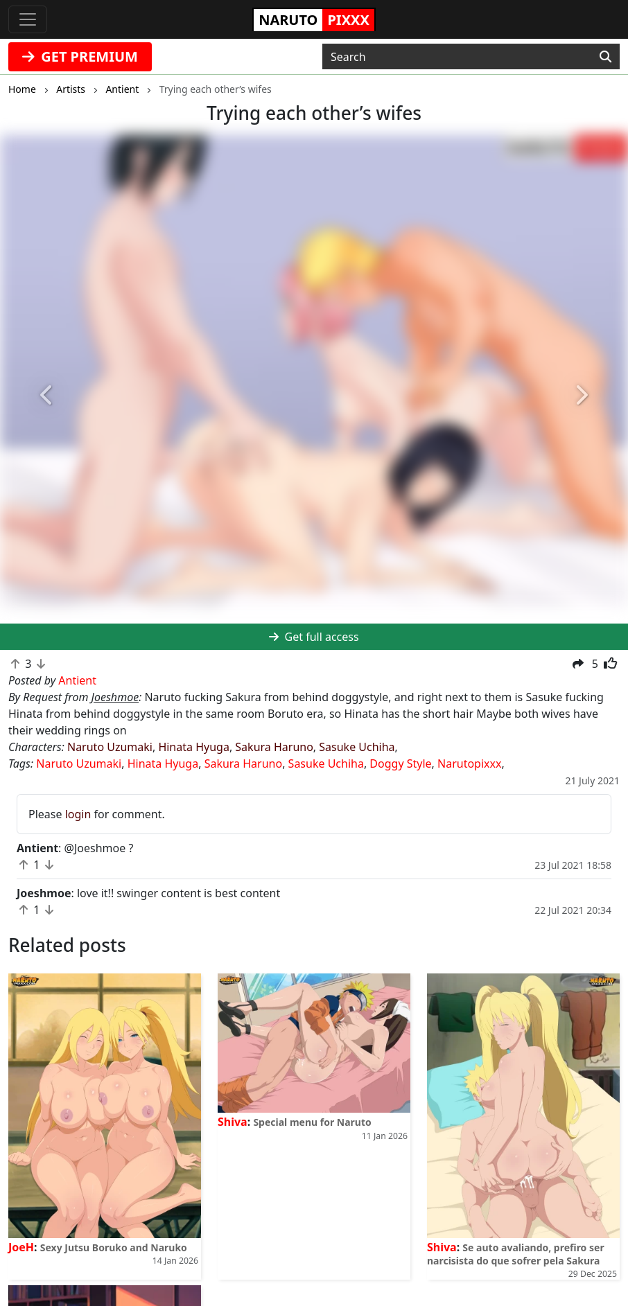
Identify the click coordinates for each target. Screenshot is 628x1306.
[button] (47, 395)
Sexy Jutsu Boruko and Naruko (113, 1247)
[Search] (605, 57)
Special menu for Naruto (312, 1122)
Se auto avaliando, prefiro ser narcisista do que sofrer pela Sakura (515, 1254)
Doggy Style (400, 763)
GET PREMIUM (80, 56)
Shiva (232, 1121)
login (78, 814)
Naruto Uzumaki (109, 747)
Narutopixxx (469, 763)
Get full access (313, 636)
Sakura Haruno (274, 747)
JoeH (21, 1247)
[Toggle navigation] (27, 19)
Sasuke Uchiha (356, 747)
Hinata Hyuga (193, 747)
